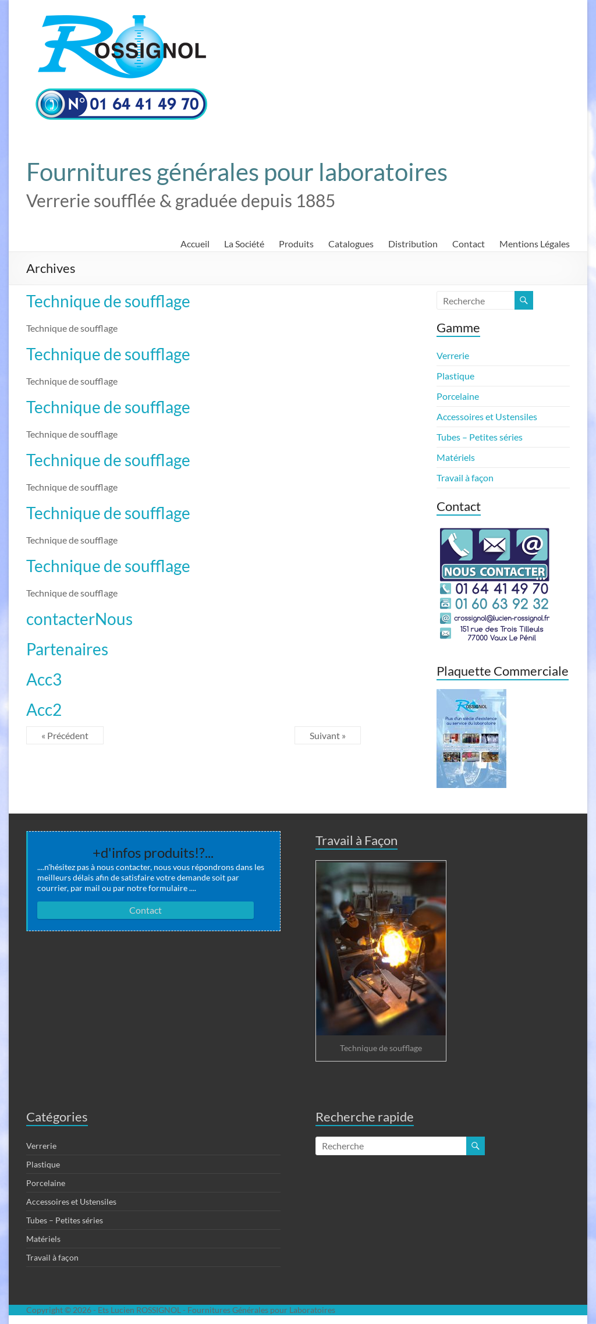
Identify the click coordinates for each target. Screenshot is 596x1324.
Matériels (456, 457)
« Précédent (64, 735)
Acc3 (44, 679)
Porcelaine (458, 396)
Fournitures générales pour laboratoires (237, 171)
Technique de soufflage (108, 301)
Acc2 (44, 709)
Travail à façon (465, 477)
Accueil (195, 243)
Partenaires (67, 649)
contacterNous (79, 619)
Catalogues (351, 243)
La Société (244, 243)
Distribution (413, 243)
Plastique (455, 375)
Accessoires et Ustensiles (487, 416)
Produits (296, 243)
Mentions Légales (534, 243)
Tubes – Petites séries (480, 436)
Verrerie (453, 355)
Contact (468, 243)
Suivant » (328, 735)
